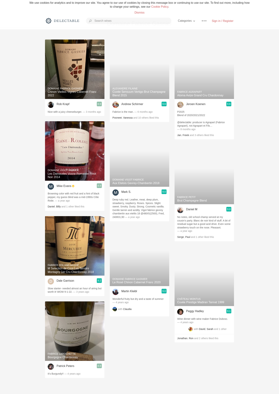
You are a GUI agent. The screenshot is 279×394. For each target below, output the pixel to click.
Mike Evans (64, 185)
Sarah (210, 329)
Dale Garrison (65, 280)
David (202, 329)
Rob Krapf (63, 104)
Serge (180, 237)
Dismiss (139, 12)
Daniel (51, 206)
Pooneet (117, 117)
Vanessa (128, 117)
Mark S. (126, 191)
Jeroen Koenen (196, 104)
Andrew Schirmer (132, 104)
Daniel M (191, 209)
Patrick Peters (65, 365)
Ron (191, 338)
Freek (186, 135)
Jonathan (182, 338)
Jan (179, 135)
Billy (58, 206)
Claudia (127, 309)
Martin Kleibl (129, 291)
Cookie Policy (159, 6)
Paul (187, 237)
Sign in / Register (222, 20)
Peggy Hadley (195, 311)
